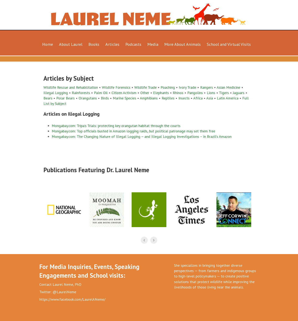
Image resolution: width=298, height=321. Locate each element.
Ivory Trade (187, 87)
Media (152, 44)
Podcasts (133, 44)
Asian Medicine (228, 87)
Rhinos (178, 92)
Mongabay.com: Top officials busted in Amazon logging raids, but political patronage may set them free (133, 131)
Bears (47, 98)
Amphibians (149, 98)
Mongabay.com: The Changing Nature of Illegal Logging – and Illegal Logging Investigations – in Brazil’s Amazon (142, 136)
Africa (198, 98)
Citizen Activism (124, 92)
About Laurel (70, 44)
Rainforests (81, 92)
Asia (210, 98)
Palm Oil (101, 92)
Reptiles (168, 98)
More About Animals (182, 44)
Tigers (224, 92)
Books (93, 44)
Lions (211, 92)
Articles (112, 44)
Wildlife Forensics (116, 87)
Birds (105, 98)
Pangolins (195, 92)
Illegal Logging (55, 92)
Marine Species (124, 98)
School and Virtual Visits (229, 44)
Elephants (161, 92)
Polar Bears (65, 98)
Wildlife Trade (146, 87)
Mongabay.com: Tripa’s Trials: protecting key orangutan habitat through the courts (116, 125)
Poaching (167, 87)
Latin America (227, 98)
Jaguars (239, 92)
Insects (184, 98)
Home (47, 44)
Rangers (206, 87)
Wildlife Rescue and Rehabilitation (70, 87)
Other (144, 92)
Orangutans (88, 98)
